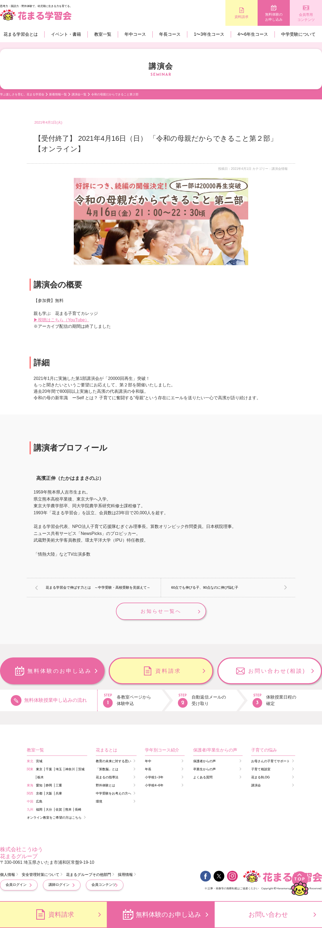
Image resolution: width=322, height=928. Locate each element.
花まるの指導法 (107, 777)
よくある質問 (203, 777)
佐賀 (59, 809)
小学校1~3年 (154, 777)
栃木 (40, 777)
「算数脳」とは (107, 769)
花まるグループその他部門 (88, 874)
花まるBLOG (260, 777)
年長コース (170, 34)
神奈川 (70, 769)
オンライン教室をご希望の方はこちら (54, 817)
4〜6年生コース (252, 34)
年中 (148, 761)
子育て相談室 (260, 769)
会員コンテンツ (104, 885)
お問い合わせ (268, 914)
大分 (49, 809)
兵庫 (59, 793)
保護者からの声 (204, 761)
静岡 (49, 785)
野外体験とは (105, 785)
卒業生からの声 (204, 769)
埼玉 (59, 769)
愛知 (39, 785)
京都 (39, 793)
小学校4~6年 (154, 785)
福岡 (39, 809)
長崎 (78, 809)
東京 (39, 769)
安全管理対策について (40, 874)
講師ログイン (59, 885)
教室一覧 (102, 34)
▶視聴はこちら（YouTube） (61, 320)
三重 (59, 785)
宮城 (39, 761)
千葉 (49, 769)
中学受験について (298, 34)
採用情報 (125, 874)
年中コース (135, 34)
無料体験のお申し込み (274, 17)
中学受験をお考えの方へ (113, 793)
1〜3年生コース (209, 34)
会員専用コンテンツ (306, 17)
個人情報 (7, 874)
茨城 (81, 769)
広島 (39, 801)
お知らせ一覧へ (161, 611)
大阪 (49, 793)
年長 (148, 769)
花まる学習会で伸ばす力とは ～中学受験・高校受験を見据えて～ (98, 587)
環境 (99, 801)
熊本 (68, 809)
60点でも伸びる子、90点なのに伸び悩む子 (204, 587)
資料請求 (241, 17)
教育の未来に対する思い (113, 761)
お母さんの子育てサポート (270, 761)
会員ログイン (16, 885)
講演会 (256, 785)
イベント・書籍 (66, 34)
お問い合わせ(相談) (276, 671)
